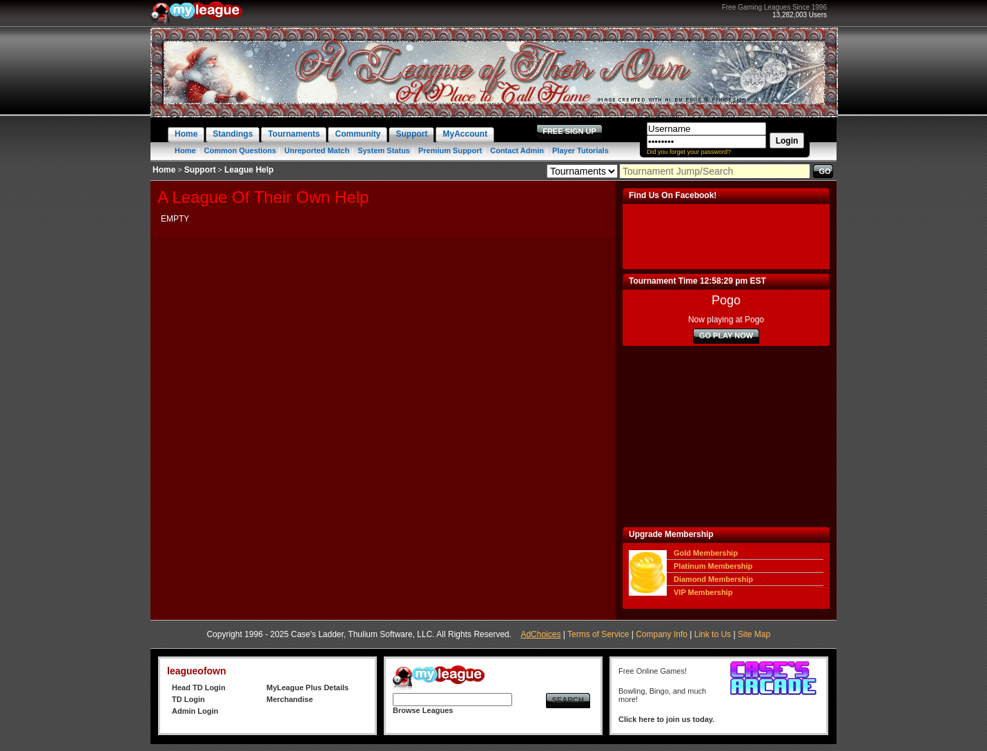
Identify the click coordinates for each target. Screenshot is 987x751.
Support (200, 170)
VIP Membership (703, 592)
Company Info (661, 634)
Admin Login (195, 711)
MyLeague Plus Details (307, 687)
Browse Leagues (423, 710)
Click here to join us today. (666, 719)
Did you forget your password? (689, 151)
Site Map (754, 634)
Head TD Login (199, 687)
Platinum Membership (713, 566)
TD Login (188, 699)
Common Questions (240, 150)
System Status (384, 150)
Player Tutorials (580, 150)
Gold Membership (706, 553)
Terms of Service (598, 634)
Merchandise (289, 699)
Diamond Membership (713, 579)
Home (185, 150)
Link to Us (712, 634)
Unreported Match (316, 150)
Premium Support (450, 150)
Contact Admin (517, 150)
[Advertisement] (726, 436)
